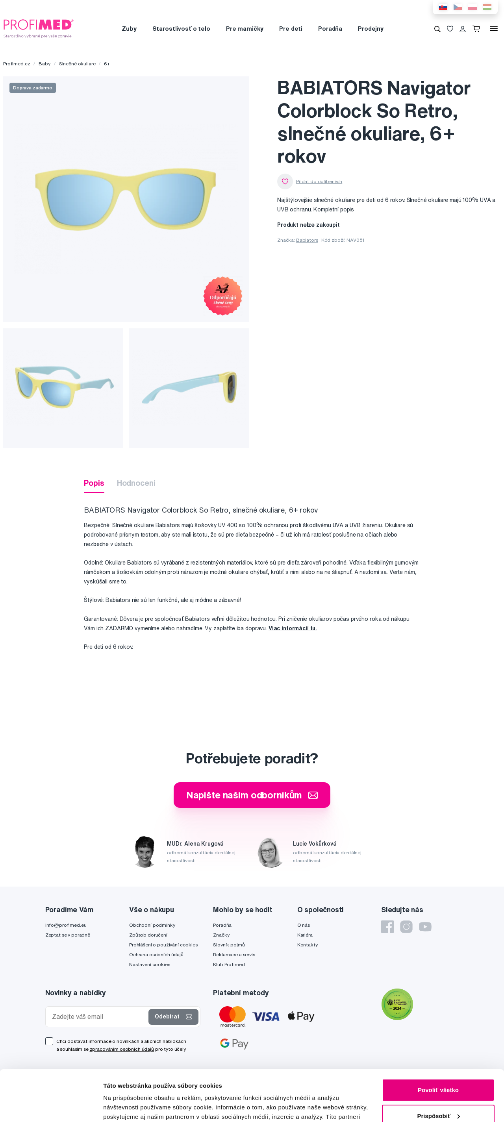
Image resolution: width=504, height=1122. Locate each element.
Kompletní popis (333, 209)
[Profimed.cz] (38, 28)
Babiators (307, 240)
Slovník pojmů (229, 944)
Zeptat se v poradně (67, 934)
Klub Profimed (229, 964)
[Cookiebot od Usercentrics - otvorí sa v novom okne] (51, 1107)
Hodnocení (136, 483)
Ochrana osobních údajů (156, 954)
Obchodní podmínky (152, 925)
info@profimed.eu (66, 925)
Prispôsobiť (438, 1064)
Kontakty (307, 944)
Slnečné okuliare (77, 63)
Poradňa (330, 28)
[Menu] (493, 28)
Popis (94, 483)
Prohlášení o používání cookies (163, 944)
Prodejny (371, 28)
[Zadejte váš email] (99, 1016)
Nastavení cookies (149, 964)
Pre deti (290, 28)
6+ (107, 63)
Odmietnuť (438, 1090)
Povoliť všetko (438, 1039)
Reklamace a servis (234, 954)
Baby (44, 63)
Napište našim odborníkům (252, 795)
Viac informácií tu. (293, 628)
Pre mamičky (244, 28)
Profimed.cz (16, 63)
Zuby (129, 28)
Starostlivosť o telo (181, 28)
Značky (221, 934)
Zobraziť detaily (125, 1106)
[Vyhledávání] (437, 28)
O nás (303, 925)
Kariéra (305, 934)
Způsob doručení (148, 934)
